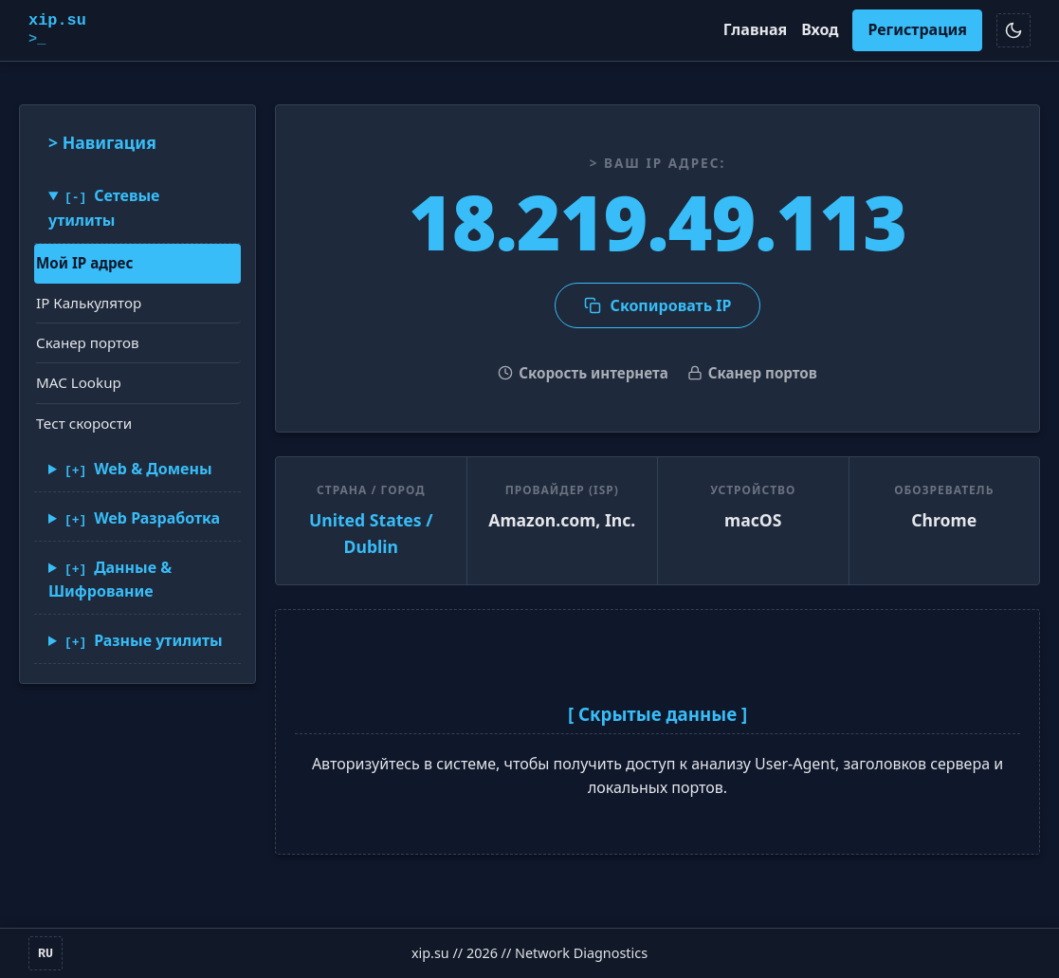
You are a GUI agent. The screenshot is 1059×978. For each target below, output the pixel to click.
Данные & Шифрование (110, 578)
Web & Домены (152, 468)
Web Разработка (157, 517)
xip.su (57, 29)
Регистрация (917, 29)
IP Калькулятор (88, 302)
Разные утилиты (158, 639)
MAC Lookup (78, 382)
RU (45, 953)
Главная (755, 29)
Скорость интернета (583, 372)
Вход (819, 29)
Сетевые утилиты (103, 208)
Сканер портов (87, 342)
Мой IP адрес (84, 261)
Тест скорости (84, 422)
